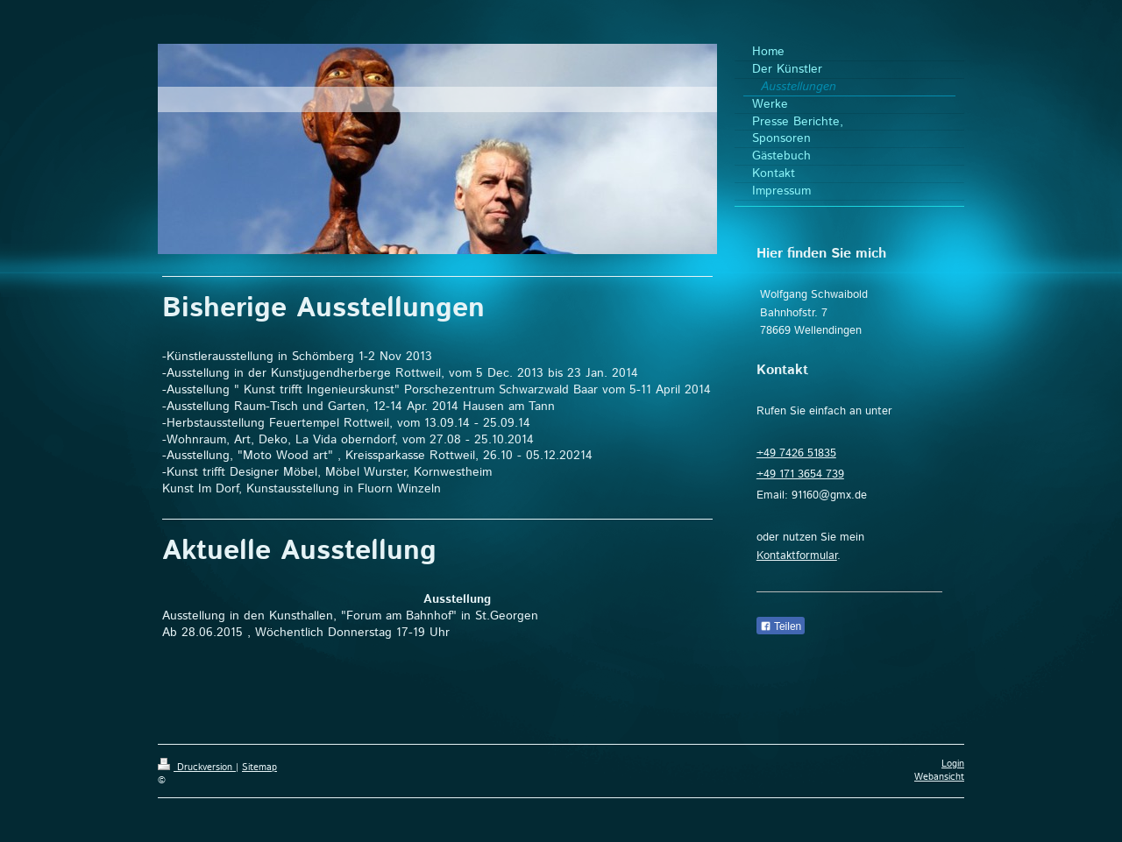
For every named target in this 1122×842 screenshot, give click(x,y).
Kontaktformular (796, 556)
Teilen (780, 626)
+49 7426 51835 (796, 453)
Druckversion (197, 768)
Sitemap (259, 768)
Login (952, 764)
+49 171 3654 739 (800, 474)
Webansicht (939, 777)
